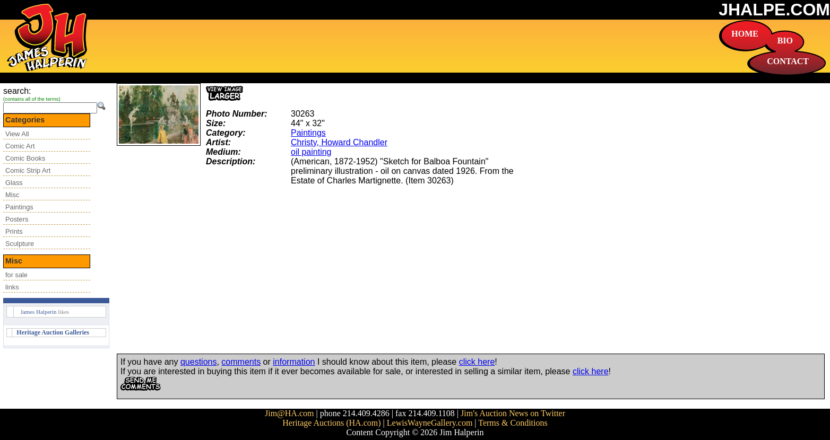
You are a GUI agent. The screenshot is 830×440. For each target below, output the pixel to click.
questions (198, 361)
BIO (785, 40)
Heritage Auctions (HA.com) (331, 422)
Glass (14, 183)
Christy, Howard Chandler (339, 142)
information (294, 361)
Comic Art (19, 146)
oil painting (311, 151)
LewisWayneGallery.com (430, 422)
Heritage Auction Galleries (52, 332)
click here (477, 361)
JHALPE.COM (774, 9)
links (12, 287)
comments (241, 361)
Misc (12, 195)
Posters (16, 219)
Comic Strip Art (27, 170)
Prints (14, 231)
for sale (16, 275)
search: (17, 90)
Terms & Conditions (512, 422)
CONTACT (788, 61)
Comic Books (25, 158)
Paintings (19, 207)
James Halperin (38, 312)
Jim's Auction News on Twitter (513, 413)
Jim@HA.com (289, 413)
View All (17, 134)
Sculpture (19, 244)
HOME (744, 33)
